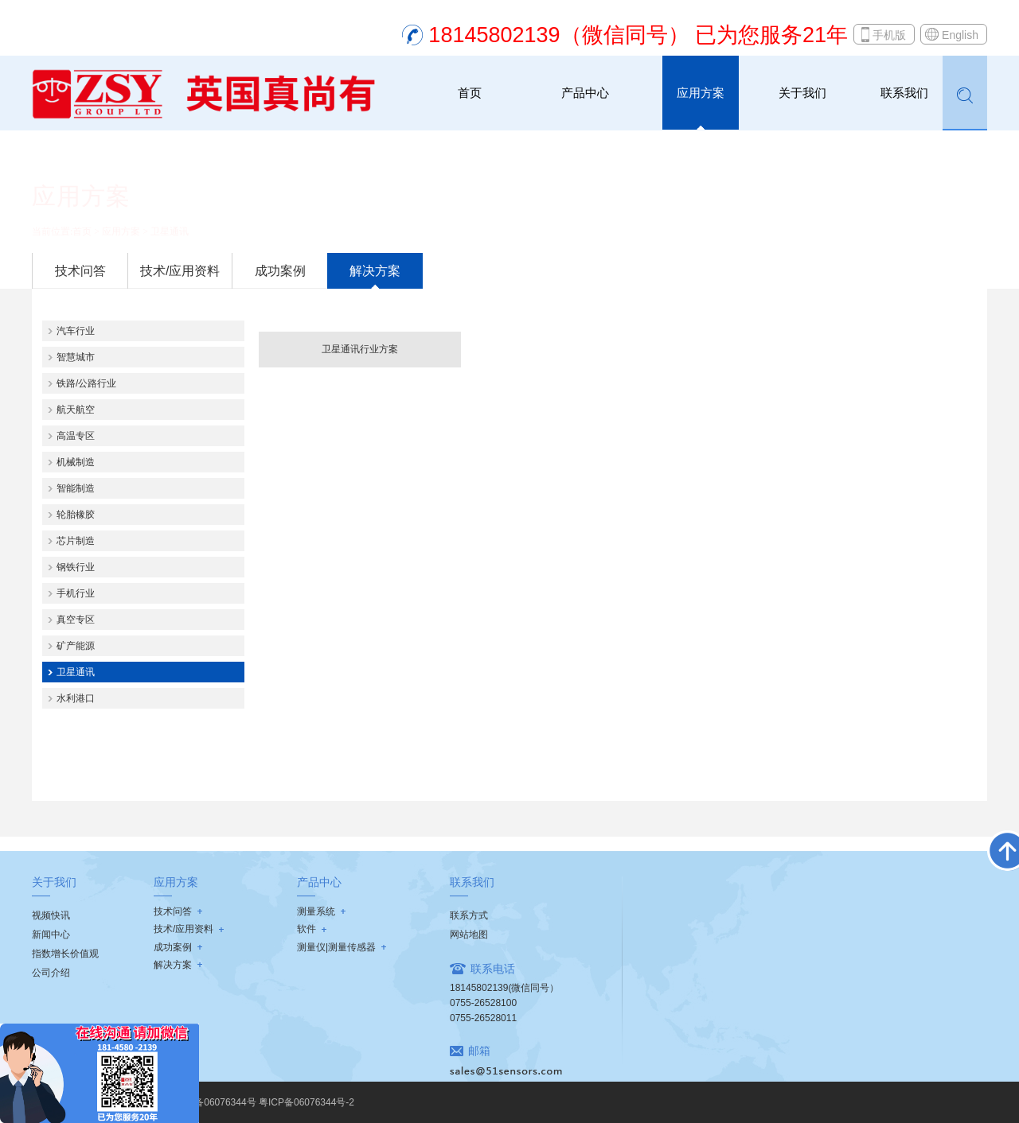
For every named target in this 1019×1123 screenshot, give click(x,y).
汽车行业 (76, 330)
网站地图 (469, 934)
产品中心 (585, 92)
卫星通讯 (169, 231)
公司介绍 (51, 972)
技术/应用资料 (180, 271)
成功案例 (280, 271)
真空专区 (76, 619)
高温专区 (76, 435)
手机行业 (76, 593)
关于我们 (802, 92)
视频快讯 (51, 915)
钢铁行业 (76, 567)
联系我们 (904, 92)
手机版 (889, 35)
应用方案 (700, 92)
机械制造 (76, 462)
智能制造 (76, 488)
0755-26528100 (483, 1002)
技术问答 (80, 271)
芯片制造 (76, 540)
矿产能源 (76, 645)
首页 (470, 92)
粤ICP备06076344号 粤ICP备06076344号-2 (261, 1102)
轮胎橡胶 (76, 514)
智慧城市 (76, 357)
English (960, 35)
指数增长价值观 (65, 953)
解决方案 (374, 271)
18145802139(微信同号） (504, 987)
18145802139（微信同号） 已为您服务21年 (638, 35)
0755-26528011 (483, 1018)
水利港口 (76, 698)
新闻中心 (51, 934)
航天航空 (76, 409)
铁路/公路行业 (86, 383)
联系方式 (469, 915)
